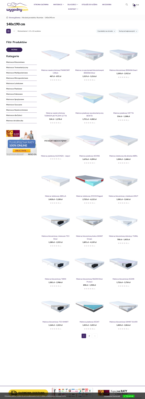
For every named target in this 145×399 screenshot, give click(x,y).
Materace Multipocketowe (17, 73)
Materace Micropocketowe (17, 78)
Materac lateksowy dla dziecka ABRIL (123, 156)
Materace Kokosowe (14, 94)
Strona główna (14, 17)
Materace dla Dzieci (14, 115)
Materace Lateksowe (14, 83)
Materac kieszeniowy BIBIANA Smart (123, 70)
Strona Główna (41, 4)
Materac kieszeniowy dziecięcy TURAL (123, 236)
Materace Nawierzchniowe (17, 110)
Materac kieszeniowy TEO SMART (55, 322)
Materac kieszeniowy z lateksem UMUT (123, 196)
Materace (57, 4)
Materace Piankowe (14, 89)
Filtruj (14, 50)
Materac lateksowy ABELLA (55, 196)
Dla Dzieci (72, 4)
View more (70, 396)
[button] (135, 5)
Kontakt (72, 9)
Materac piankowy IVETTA (123, 113)
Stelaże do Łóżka (89, 4)
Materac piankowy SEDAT (89, 322)
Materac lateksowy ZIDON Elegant (89, 196)
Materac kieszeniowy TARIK (55, 279)
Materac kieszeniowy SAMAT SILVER (123, 322)
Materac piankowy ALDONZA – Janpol (55, 156)
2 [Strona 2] (89, 336)
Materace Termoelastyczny (17, 67)
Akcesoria (106, 4)
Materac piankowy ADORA (89, 156)
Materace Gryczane (14, 105)
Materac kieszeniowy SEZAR (123, 279)
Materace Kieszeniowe (15, 62)
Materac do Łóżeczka (14, 121)
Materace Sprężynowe (15, 99)
